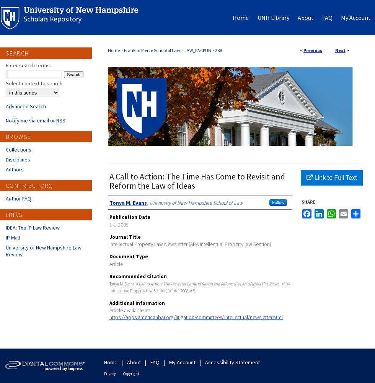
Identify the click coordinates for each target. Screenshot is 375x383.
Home (114, 50)
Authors (15, 169)
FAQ (155, 362)
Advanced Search (26, 106)
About (134, 362)
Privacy (110, 373)
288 (218, 50)
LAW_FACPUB (197, 50)
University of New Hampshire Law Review (44, 251)
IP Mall (13, 237)
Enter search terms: (28, 65)
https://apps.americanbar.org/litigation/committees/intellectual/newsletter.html (196, 317)
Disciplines (18, 159)
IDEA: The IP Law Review (33, 227)
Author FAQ (18, 198)
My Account (182, 362)
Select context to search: (35, 83)
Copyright (131, 373)
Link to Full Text (332, 177)
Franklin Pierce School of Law (152, 50)
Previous (312, 50)
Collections (18, 149)
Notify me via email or (35, 120)
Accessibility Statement (232, 362)
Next (340, 50)
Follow (278, 202)
